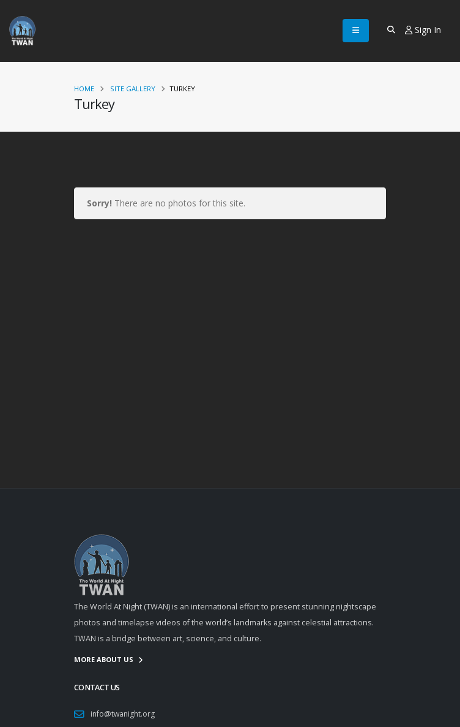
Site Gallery (132, 88)
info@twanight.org (124, 714)
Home (84, 88)
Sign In (423, 30)
